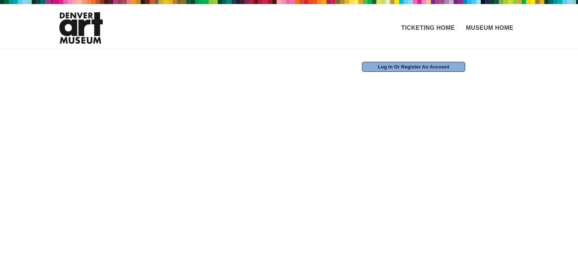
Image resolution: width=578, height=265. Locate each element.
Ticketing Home (428, 28)
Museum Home (489, 28)
